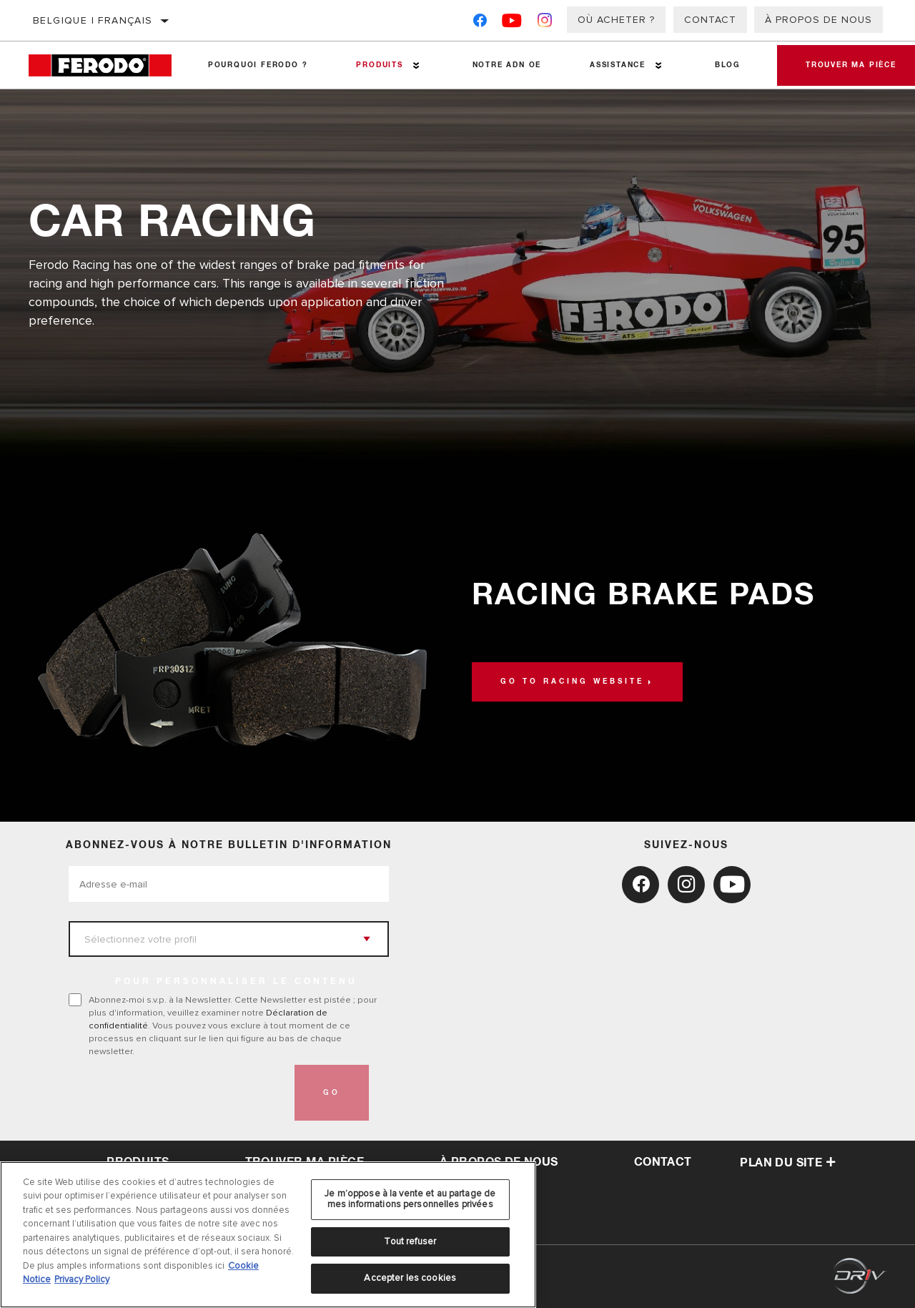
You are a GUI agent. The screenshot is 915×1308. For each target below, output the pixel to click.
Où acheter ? (616, 20)
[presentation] (177, 1093)
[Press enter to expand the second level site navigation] (416, 65)
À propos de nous (818, 20)
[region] (268, 1234)
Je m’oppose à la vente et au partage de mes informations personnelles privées (410, 1199)
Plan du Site (788, 1163)
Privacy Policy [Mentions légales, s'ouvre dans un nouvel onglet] (81, 1279)
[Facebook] (480, 23)
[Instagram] (545, 23)
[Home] (106, 65)
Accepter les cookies (410, 1278)
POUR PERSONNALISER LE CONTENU (236, 982)
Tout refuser (410, 1241)
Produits (379, 65)
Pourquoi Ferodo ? (258, 65)
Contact (710, 20)
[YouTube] (512, 23)
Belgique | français (93, 20)
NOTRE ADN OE (507, 65)
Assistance (618, 65)
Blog (728, 65)
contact (663, 1162)
